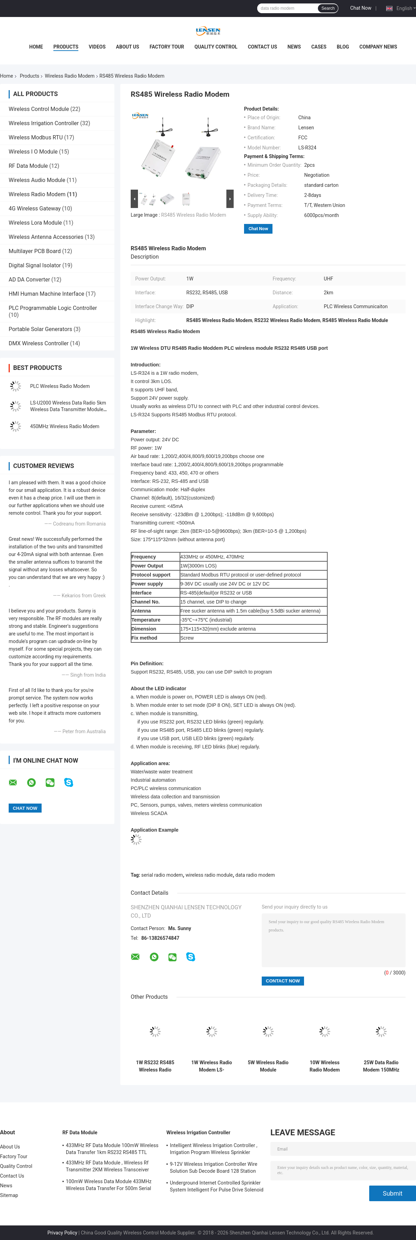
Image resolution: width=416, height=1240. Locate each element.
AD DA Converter (29, 279)
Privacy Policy (62, 1232)
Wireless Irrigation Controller (44, 123)
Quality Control (215, 47)
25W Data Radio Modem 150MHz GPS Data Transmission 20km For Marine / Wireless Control (381, 1066)
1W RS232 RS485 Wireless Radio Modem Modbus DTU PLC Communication (155, 1066)
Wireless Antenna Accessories (46, 237)
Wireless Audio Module (37, 180)
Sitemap (9, 1195)
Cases (319, 47)
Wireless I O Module (33, 151)
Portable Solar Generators (40, 329)
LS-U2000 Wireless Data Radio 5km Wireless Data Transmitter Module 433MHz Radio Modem (68, 409)
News (294, 47)
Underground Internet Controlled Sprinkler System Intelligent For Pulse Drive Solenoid (216, 1186)
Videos (97, 47)
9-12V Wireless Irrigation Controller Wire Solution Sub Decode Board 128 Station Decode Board (213, 1168)
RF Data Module (28, 166)
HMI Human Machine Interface (46, 294)
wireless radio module (209, 875)
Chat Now (360, 8)
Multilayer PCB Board (35, 251)
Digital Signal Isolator (35, 265)
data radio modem (255, 875)
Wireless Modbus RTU (36, 137)
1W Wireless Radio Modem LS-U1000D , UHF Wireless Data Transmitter (211, 1066)
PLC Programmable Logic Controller (53, 308)
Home (36, 47)
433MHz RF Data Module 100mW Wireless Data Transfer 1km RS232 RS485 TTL (112, 1149)
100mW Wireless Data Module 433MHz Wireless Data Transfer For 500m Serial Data (108, 1186)
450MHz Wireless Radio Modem (64, 426)
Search (328, 8)
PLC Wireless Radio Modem (60, 386)
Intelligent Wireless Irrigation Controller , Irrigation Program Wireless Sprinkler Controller (213, 1150)
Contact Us (262, 47)
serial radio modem (162, 875)
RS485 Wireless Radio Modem (193, 215)
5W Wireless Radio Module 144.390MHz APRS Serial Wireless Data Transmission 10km (268, 1066)
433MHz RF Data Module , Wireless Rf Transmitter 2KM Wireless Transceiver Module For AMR (107, 1167)
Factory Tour (166, 47)
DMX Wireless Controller (39, 343)
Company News (378, 47)
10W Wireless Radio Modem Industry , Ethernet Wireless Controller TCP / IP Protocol (324, 1066)
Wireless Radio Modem (69, 76)
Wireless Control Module (39, 109)
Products (65, 47)
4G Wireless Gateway (35, 208)
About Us (127, 47)
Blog (343, 47)
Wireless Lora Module (35, 222)
